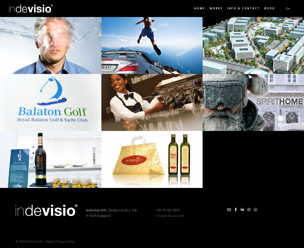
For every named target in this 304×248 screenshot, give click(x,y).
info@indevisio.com (170, 216)
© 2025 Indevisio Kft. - (30, 241)
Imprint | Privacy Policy (60, 241)
